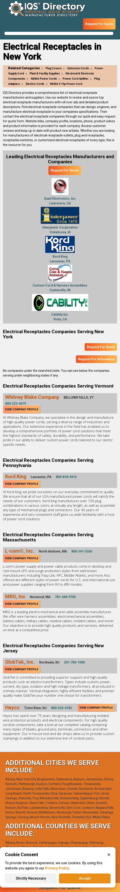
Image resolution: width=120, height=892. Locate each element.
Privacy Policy (57, 868)
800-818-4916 (66, 477)
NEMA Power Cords (44, 78)
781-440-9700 (65, 597)
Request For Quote (99, 24)
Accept (85, 878)
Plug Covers (53, 68)
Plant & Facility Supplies (44, 73)
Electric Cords (35, 84)
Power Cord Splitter (75, 78)
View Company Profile (21, 409)
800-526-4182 (61, 708)
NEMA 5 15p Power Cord (66, 84)
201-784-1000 (74, 662)
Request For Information (96, 359)
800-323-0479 (15, 403)
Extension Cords (78, 68)
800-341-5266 (81, 551)
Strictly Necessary (31, 878)
